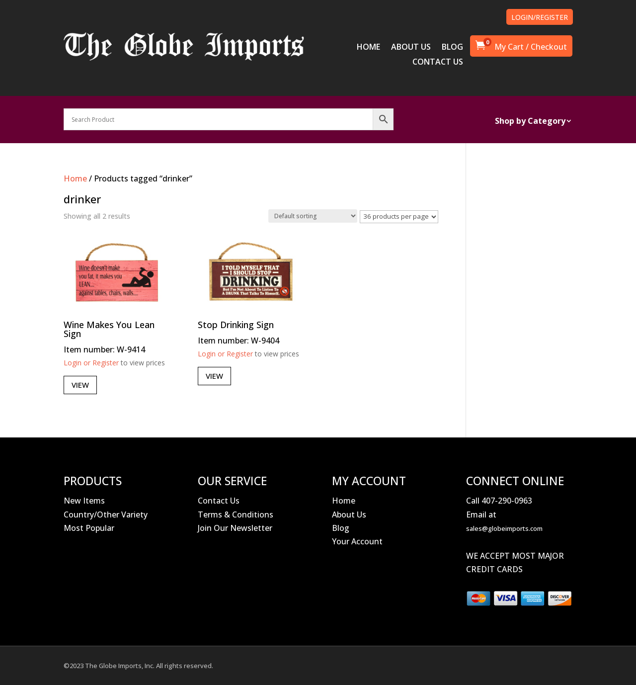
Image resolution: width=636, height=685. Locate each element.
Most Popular (89, 527)
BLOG (452, 47)
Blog (340, 527)
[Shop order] (312, 216)
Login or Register (91, 362)
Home (75, 178)
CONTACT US (437, 62)
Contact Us (218, 500)
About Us (349, 514)
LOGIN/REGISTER (539, 17)
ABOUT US (411, 47)
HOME (368, 47)
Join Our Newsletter (235, 527)
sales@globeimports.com (504, 528)
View (80, 385)
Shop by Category (530, 121)
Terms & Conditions (235, 514)
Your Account (357, 541)
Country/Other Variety (106, 514)
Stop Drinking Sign (236, 325)
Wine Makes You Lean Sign (109, 329)
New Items (84, 500)
